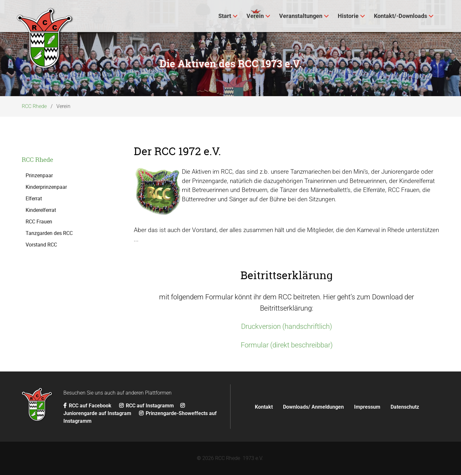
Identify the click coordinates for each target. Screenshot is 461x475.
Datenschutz (405, 407)
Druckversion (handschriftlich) (286, 326)
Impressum (367, 407)
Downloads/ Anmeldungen (313, 407)
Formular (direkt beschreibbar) (287, 345)
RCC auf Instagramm (146, 406)
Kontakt (264, 407)
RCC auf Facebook (88, 406)
